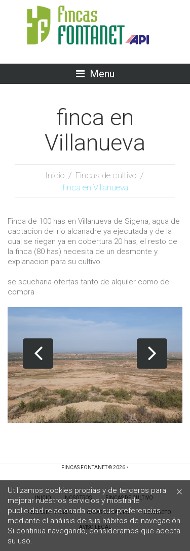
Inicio (54, 175)
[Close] (179, 491)
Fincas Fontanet (84, 467)
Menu (102, 74)
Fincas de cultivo (105, 175)
